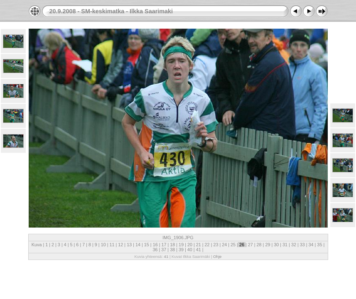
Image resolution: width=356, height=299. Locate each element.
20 (190, 244)
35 (319, 244)
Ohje (217, 256)
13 (129, 244)
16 (155, 244)
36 (156, 249)
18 (172, 244)
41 (198, 249)
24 (224, 244)
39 (181, 249)
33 (302, 244)
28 (259, 244)
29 (267, 244)
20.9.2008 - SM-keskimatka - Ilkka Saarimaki (111, 11)
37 (163, 249)
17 (163, 244)
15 (146, 244)
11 (112, 244)
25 (233, 244)
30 (276, 244)
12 (120, 244)
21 (198, 244)
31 (285, 244)
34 (311, 244)
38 (172, 249)
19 (181, 244)
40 (190, 249)
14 (138, 244)
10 (103, 244)
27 (250, 244)
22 (207, 244)
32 (293, 244)
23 (215, 244)
